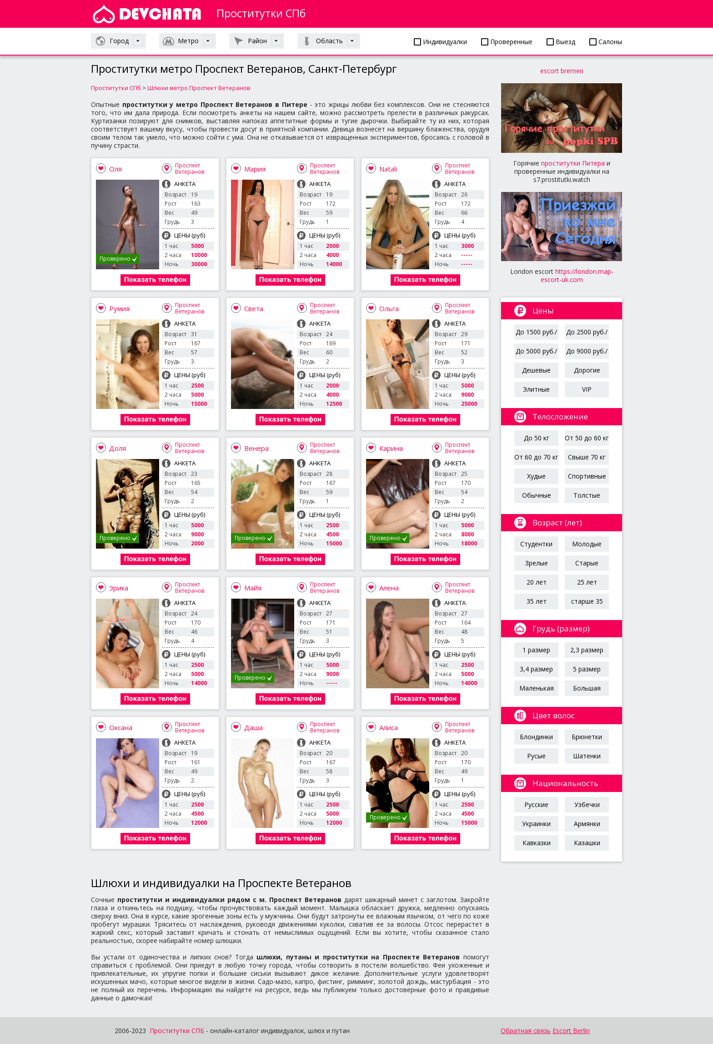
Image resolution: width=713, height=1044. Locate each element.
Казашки (587, 842)
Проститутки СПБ (177, 1030)
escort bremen (561, 70)
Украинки (536, 823)
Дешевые (536, 370)
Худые (536, 476)
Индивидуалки (440, 41)
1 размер (536, 650)
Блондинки (536, 736)
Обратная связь (526, 1030)
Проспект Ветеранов (189, 168)
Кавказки (536, 842)
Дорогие (587, 370)
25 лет (587, 582)
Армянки (587, 823)
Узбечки (587, 804)
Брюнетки (587, 736)
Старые (586, 563)
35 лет (537, 601)
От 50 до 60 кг (587, 438)
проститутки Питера (573, 163)
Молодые (587, 544)
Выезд (561, 41)
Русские (536, 804)
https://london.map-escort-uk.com (577, 275)
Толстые (586, 495)
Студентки (536, 544)
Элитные (536, 389)
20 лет (537, 582)
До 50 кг (536, 438)
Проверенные (506, 41)
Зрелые (536, 563)
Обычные (536, 495)
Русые (536, 755)
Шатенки (587, 755)
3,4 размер (536, 669)
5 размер (587, 669)
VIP (587, 389)
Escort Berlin (571, 1030)
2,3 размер (586, 650)
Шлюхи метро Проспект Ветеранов (199, 88)
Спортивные (587, 476)
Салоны (605, 41)
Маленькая (536, 688)
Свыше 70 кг (587, 457)
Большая (587, 688)
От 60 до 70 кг (536, 457)
